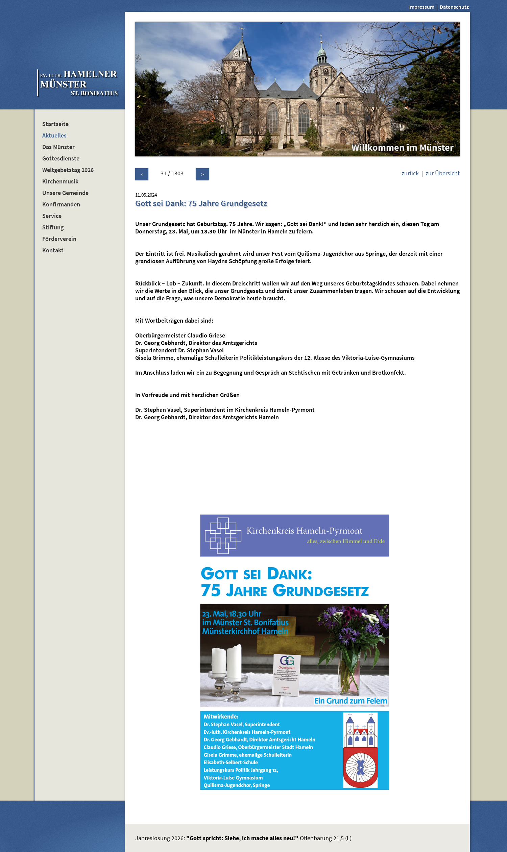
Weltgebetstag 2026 (68, 170)
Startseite (55, 124)
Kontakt (53, 250)
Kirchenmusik (60, 181)
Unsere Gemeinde (65, 193)
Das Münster (58, 147)
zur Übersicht (443, 173)
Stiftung (53, 227)
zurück (410, 173)
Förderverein (59, 239)
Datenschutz (454, 6)
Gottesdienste (60, 158)
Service (52, 216)
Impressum (421, 6)
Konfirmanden (61, 204)
